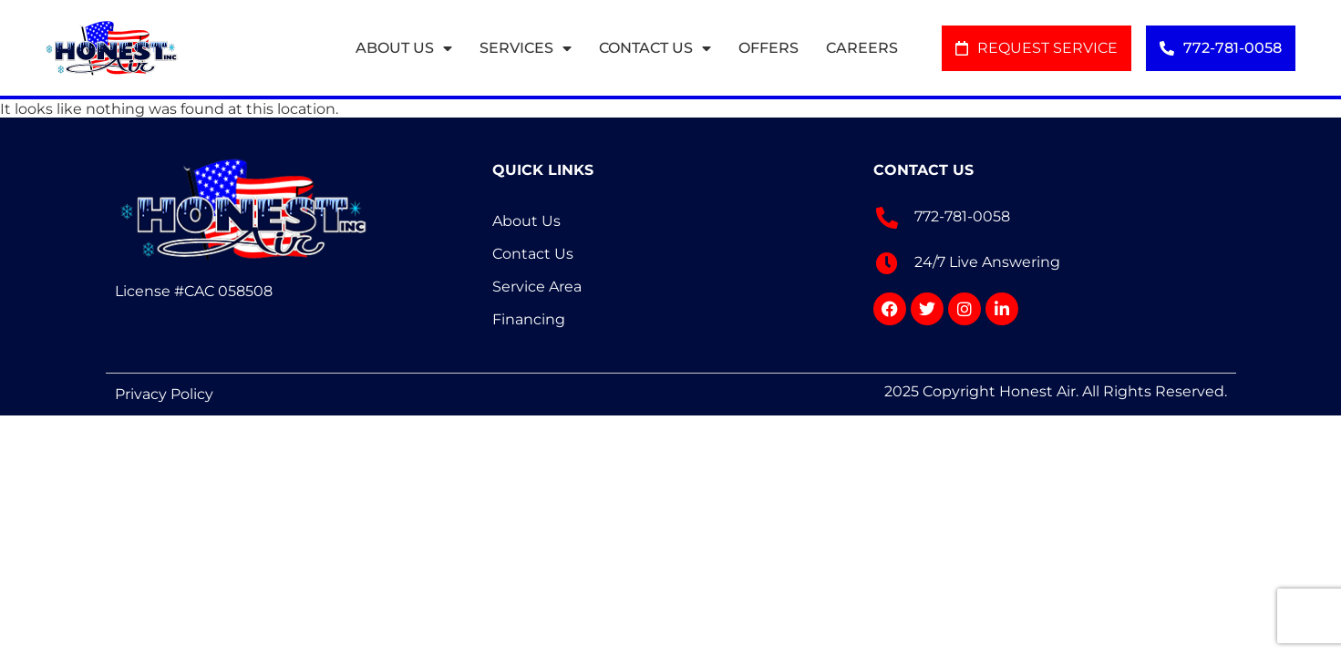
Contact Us (655, 48)
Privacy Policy (164, 394)
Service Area (537, 286)
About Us (404, 48)
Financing (528, 319)
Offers (768, 47)
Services (526, 48)
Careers (862, 47)
